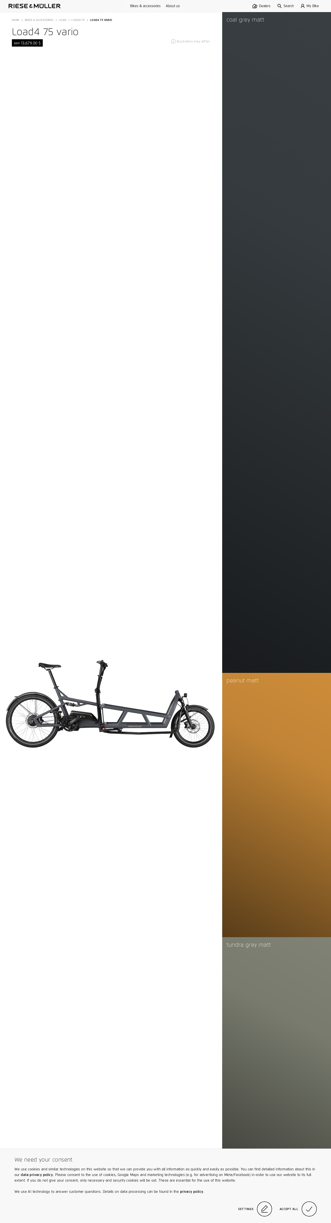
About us (173, 6)
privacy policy (191, 1192)
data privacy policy (37, 1175)
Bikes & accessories (145, 6)
